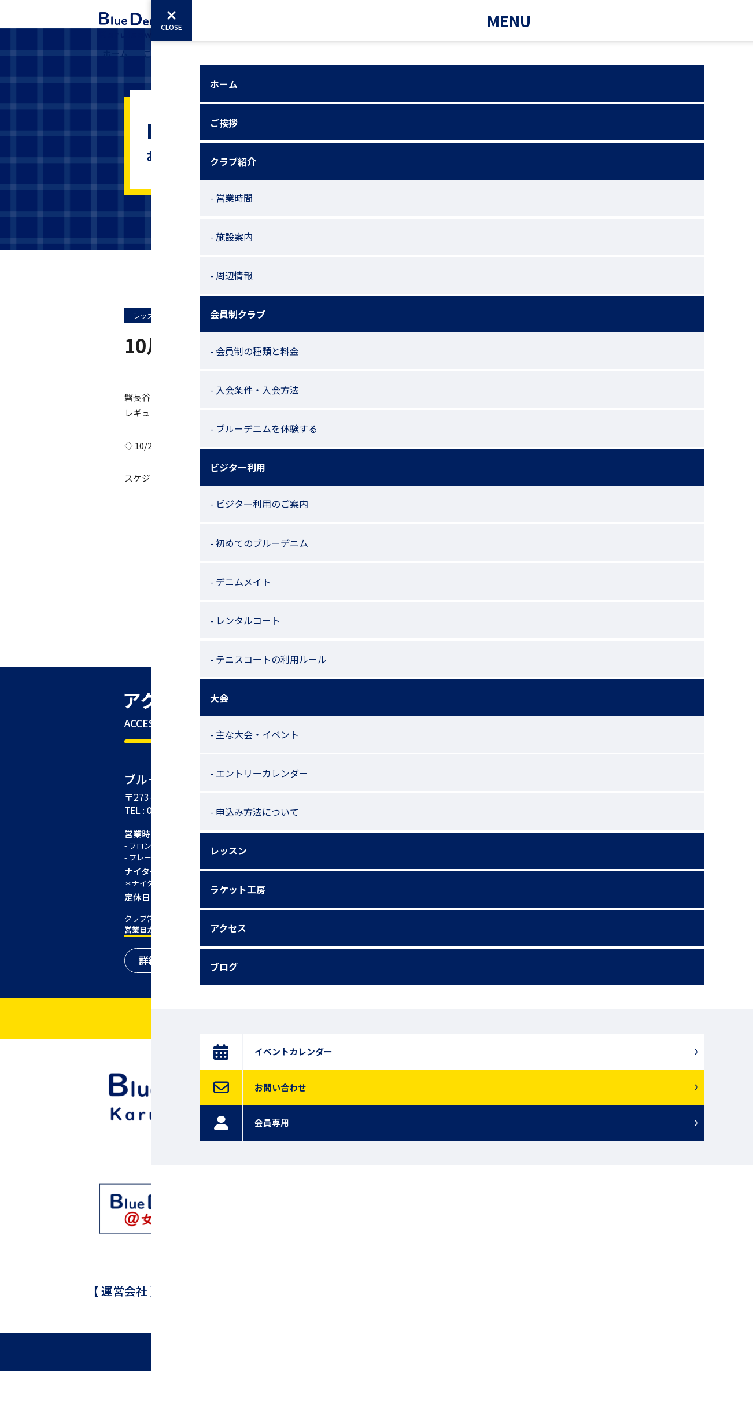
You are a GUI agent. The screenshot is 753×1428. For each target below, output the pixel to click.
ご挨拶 (156, 63)
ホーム (115, 63)
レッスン (426, 63)
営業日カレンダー (154, 986)
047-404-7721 (360, 1360)
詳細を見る (163, 1017)
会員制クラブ (269, 63)
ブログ (588, 63)
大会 (385, 63)
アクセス (543, 63)
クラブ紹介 (206, 63)
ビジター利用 (336, 63)
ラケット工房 (485, 63)
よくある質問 (413, 1231)
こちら (199, 532)
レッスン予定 (154, 369)
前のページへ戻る (376, 612)
